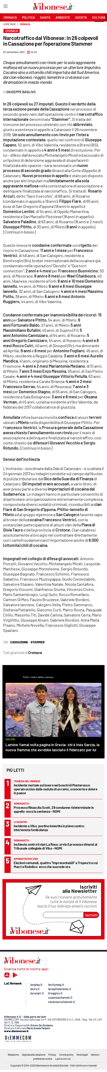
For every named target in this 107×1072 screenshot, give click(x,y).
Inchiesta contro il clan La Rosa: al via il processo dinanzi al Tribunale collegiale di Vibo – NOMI (55, 846)
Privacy (52, 1054)
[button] (99, 26)
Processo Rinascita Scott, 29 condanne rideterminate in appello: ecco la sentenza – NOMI (54, 809)
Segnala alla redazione (33, 1054)
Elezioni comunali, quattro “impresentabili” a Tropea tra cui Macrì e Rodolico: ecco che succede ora (56, 865)
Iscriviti (91, 915)
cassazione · (20, 642)
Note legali (82, 1054)
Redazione (13, 1054)
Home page (9, 24)
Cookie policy (66, 1054)
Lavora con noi (63, 1058)
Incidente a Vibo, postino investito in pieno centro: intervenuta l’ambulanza (49, 828)
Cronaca (25, 24)
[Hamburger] (5, 7)
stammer (38, 642)
